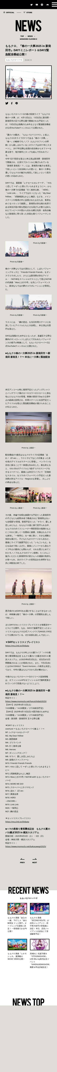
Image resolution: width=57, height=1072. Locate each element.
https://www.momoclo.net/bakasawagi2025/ (25, 846)
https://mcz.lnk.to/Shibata (17, 645)
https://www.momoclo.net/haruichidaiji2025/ (26, 701)
